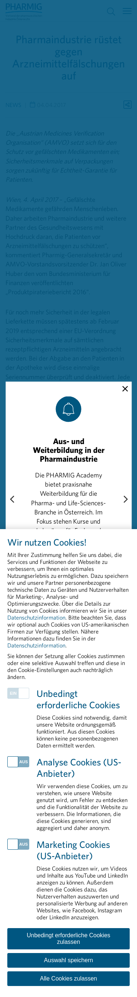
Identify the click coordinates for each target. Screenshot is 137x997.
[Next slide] (125, 499)
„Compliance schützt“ (62, 578)
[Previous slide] (11, 499)
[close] (125, 389)
